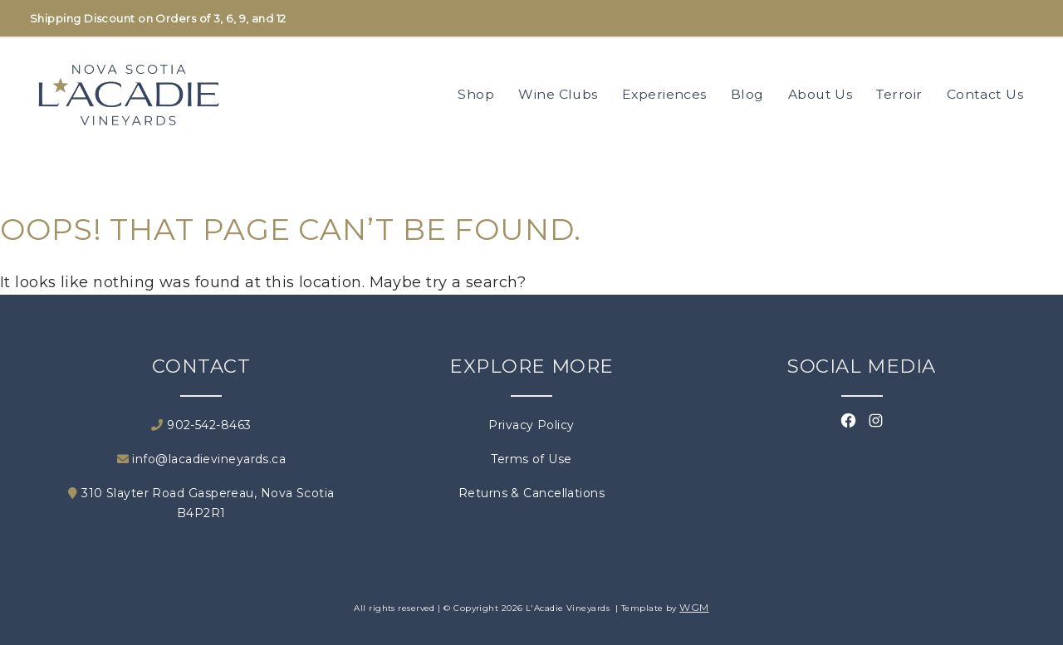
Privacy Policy (531, 425)
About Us (820, 94)
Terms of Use (531, 459)
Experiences (664, 94)
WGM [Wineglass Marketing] (693, 607)
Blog (747, 94)
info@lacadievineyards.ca (202, 459)
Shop (476, 94)
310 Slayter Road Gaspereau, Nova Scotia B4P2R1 (201, 503)
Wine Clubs (558, 94)
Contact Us (985, 94)
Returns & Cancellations (531, 493)
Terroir (899, 94)
